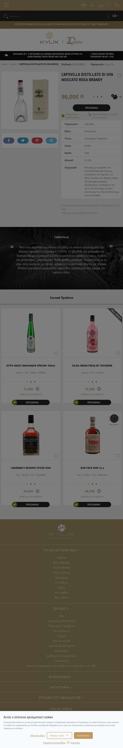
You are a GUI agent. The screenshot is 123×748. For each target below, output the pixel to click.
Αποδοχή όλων (83, 735)
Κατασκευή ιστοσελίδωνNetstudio (61, 742)
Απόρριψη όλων (37, 735)
